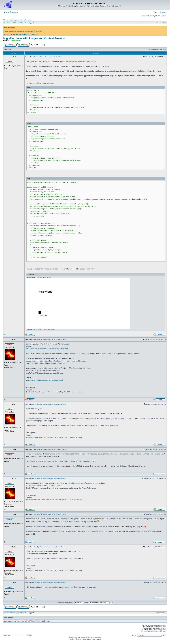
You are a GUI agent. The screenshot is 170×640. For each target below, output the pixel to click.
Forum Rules (38, 31)
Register (14, 12)
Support (31, 23)
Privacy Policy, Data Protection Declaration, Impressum (85, 638)
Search (163, 12)
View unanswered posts (11, 20)
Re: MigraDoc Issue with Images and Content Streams (50, 339)
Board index (8, 23)
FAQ (155, 12)
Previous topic (153, 49)
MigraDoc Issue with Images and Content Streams (34, 38)
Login (6, 12)
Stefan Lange (16, 40)
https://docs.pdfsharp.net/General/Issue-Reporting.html (47, 349)
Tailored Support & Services (25, 34)
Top (5, 334)
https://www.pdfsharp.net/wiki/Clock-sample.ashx (44, 380)
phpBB (78, 639)
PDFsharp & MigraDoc (20, 23)
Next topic (163, 49)
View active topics (25, 20)
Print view (8, 49)
